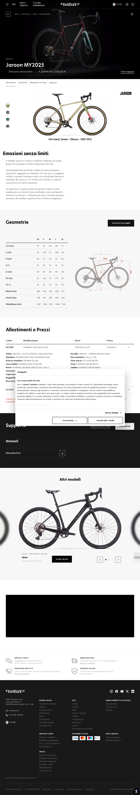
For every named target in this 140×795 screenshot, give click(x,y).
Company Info (89, 789)
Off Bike (109, 710)
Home (17, 14)
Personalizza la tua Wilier (82, 729)
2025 (34, 14)
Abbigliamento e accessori (118, 700)
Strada (75, 704)
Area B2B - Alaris (46, 764)
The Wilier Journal (46, 723)
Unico (41, 716)
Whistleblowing (45, 768)
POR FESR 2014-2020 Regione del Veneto (20, 778)
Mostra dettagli (111, 413)
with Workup (115, 789)
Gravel (75, 707)
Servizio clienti (46, 734)
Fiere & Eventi (44, 719)
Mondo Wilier (45, 700)
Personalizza (70, 420)
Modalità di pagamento (48, 740)
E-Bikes (75, 716)
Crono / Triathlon (79, 713)
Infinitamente (44, 713)
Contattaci (18, 661)
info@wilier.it (12, 711)
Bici (14, 4)
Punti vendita (23, 4)
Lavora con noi (45, 771)
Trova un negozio (113, 737)
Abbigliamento (111, 704)
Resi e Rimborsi (45, 747)
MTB (74, 710)
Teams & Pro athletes (48, 704)
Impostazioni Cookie (74, 789)
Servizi (42, 751)
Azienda (42, 707)
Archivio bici (26, 14)
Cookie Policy (59, 789)
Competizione (78, 719)
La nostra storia (45, 710)
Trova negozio (127, 72)
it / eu (117, 4)
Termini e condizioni (87, 663)
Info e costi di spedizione (49, 744)
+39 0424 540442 (14, 715)
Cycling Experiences (39, 4)
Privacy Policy (47, 789)
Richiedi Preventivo (113, 740)
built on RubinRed (127, 789)
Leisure (75, 726)
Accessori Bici (111, 707)
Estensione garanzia (47, 755)
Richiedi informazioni (47, 761)
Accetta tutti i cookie (105, 420)
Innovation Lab (45, 726)
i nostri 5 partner (30, 384)
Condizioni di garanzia (48, 758)
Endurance (76, 723)
